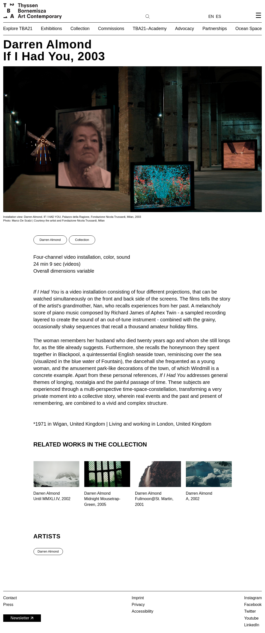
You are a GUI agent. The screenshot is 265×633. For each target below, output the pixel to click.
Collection (82, 240)
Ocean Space (249, 28)
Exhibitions (51, 28)
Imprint (138, 598)
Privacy (138, 604)
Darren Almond (50, 240)
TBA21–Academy (150, 28)
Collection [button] (79, 28)
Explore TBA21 (17, 28)
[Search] (163, 16)
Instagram (253, 598)
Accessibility (142, 611)
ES (218, 16)
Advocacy (184, 28)
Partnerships (215, 28)
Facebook (253, 604)
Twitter (250, 611)
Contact (10, 598)
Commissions (111, 28)
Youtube (251, 618)
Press (8, 604)
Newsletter (22, 618)
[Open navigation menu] (258, 19)
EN (211, 16)
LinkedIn (251, 625)
